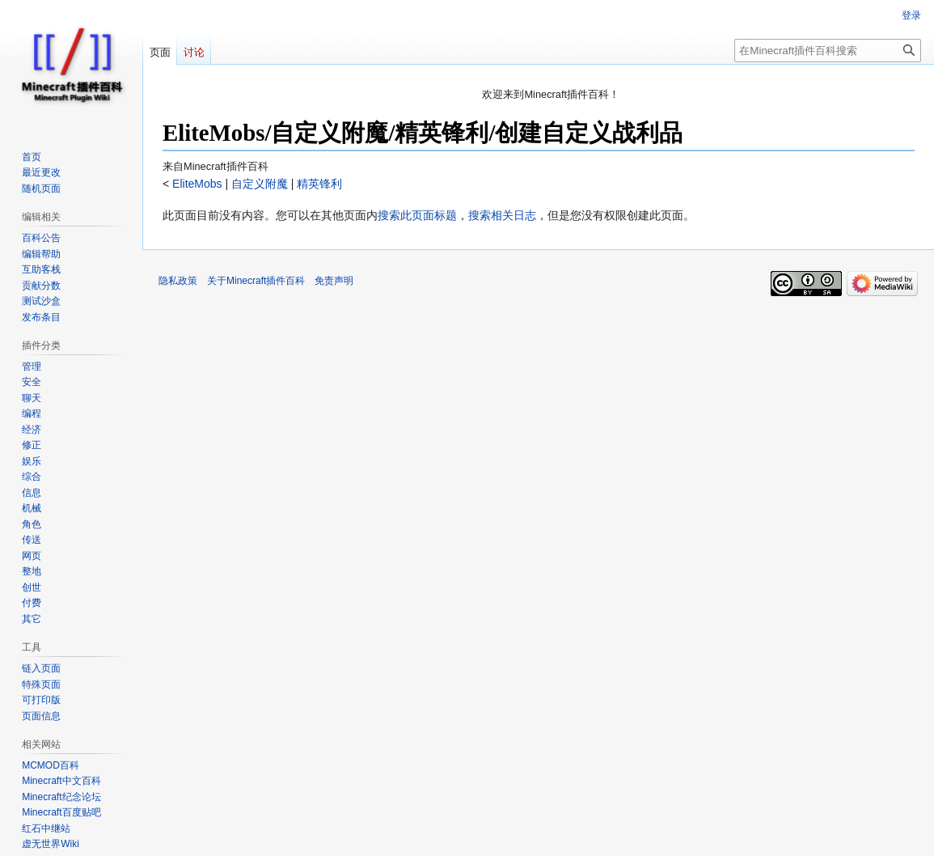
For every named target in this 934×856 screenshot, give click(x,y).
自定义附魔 (258, 183)
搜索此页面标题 (417, 215)
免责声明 (334, 280)
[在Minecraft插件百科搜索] (827, 50)
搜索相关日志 (502, 215)
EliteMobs (195, 183)
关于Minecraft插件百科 (256, 280)
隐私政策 (177, 280)
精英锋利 (318, 183)
